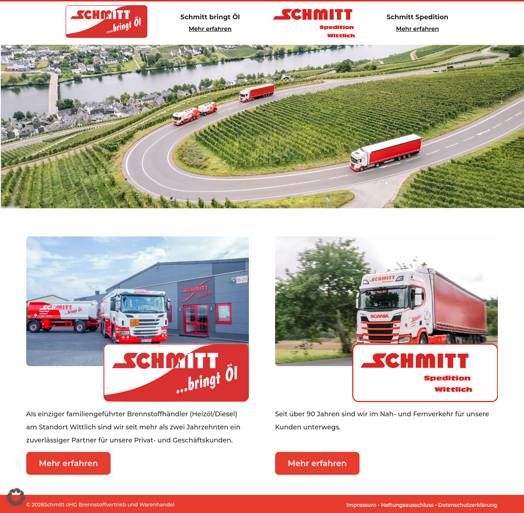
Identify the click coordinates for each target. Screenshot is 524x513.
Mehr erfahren (210, 28)
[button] (16, 497)
